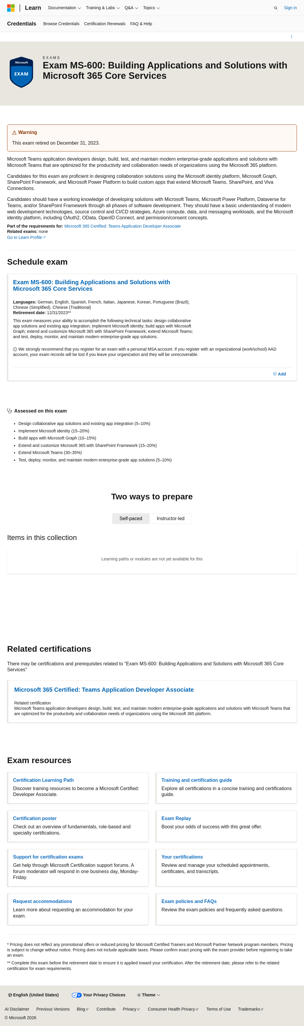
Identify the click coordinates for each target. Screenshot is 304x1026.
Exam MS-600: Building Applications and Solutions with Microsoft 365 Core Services (91, 285)
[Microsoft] (11, 8)
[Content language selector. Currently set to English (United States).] (33, 995)
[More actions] (291, 36)
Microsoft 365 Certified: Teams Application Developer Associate (122, 226)
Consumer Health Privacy (171, 1009)
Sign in (290, 7)
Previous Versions (52, 1009)
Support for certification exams (48, 856)
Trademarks (249, 1009)
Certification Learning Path (43, 780)
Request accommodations (42, 901)
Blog (81, 1009)
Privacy (130, 1009)
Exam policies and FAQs (189, 901)
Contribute (106, 1009)
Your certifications (182, 856)
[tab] (131, 518)
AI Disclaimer (17, 1009)
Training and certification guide (197, 780)
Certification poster (35, 818)
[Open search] (276, 8)
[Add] (279, 374)
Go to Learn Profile (24, 237)
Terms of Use (218, 1009)
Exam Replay (176, 818)
